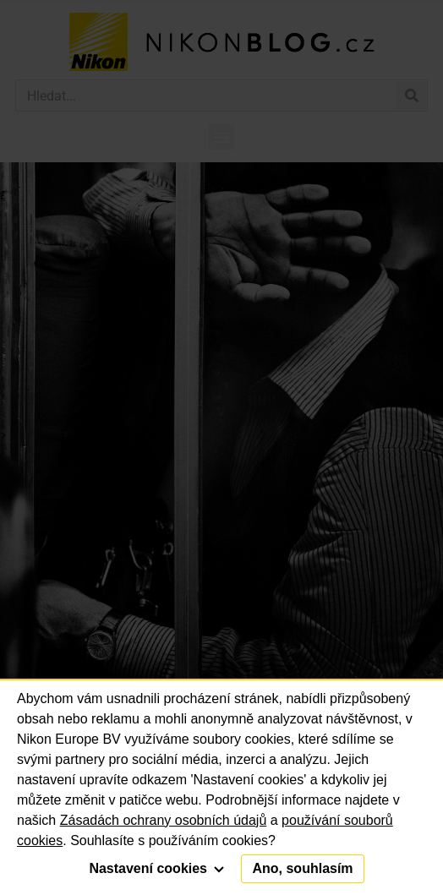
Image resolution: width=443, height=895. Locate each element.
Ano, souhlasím (302, 868)
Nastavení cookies (156, 868)
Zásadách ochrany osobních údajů (163, 820)
